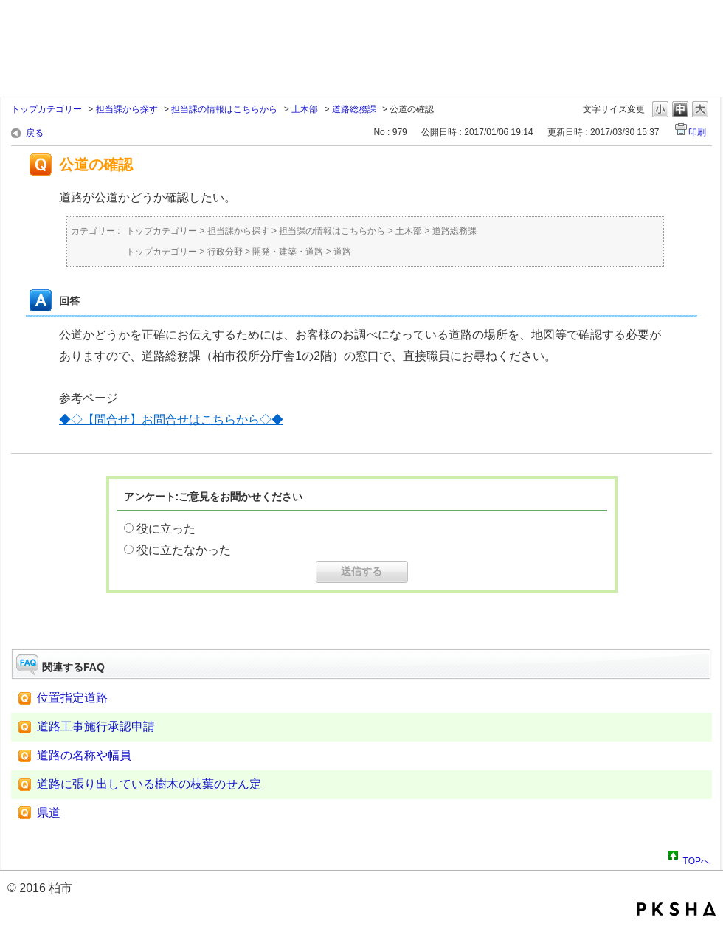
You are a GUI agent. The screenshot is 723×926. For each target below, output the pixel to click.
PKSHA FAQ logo (676, 909)
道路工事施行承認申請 (96, 726)
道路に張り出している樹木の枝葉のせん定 (149, 784)
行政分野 (225, 251)
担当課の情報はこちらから (224, 109)
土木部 (304, 109)
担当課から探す (127, 109)
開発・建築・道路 (287, 251)
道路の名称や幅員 (84, 755)
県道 (48, 812)
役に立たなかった (183, 550)
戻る (35, 133)
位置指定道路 (72, 697)
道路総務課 (354, 109)
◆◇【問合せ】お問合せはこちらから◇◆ (171, 419)
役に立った (166, 528)
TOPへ (696, 859)
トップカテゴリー (46, 109)
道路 (342, 251)
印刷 (697, 132)
